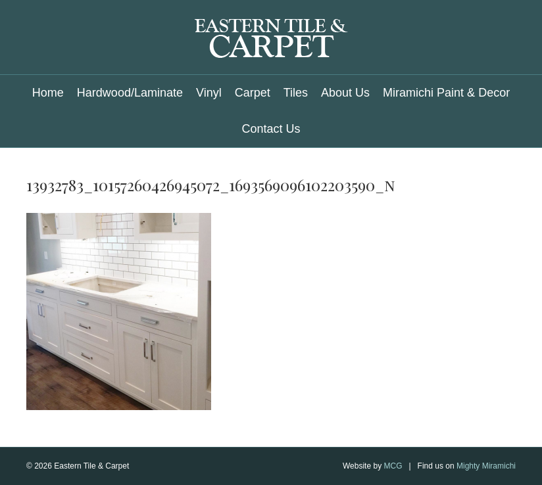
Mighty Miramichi (486, 466)
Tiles (295, 92)
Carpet (252, 92)
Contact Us (270, 128)
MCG (392, 466)
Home (48, 92)
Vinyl (209, 92)
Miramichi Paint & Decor (446, 92)
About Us (345, 92)
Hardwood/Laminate (130, 92)
